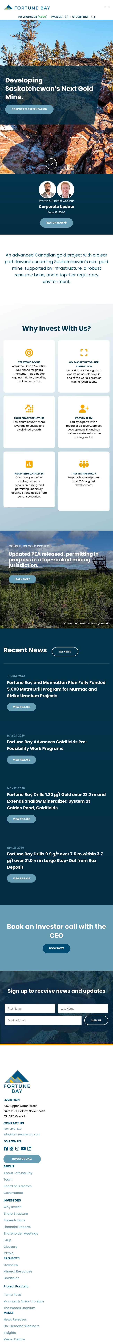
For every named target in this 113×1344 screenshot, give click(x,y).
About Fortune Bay (18, 1174)
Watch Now (56, 223)
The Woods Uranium (19, 1309)
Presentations (14, 1221)
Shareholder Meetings (20, 1235)
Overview (10, 1266)
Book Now (56, 949)
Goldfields (11, 1279)
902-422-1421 (12, 1130)
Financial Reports (17, 1228)
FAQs (7, 1241)
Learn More (22, 580)
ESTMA (8, 1254)
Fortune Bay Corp (29, 7)
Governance (13, 1194)
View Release (21, 707)
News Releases (15, 1321)
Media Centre (14, 1340)
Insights (9, 1334)
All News (65, 652)
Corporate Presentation (32, 109)
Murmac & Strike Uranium (23, 1302)
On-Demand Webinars (21, 1327)
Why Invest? (12, 1208)
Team (8, 1181)
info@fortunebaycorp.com (22, 1136)
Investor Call (22, 1160)
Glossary (10, 1248)
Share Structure (15, 1215)
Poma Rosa (12, 1296)
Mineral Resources (17, 1273)
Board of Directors (17, 1187)
